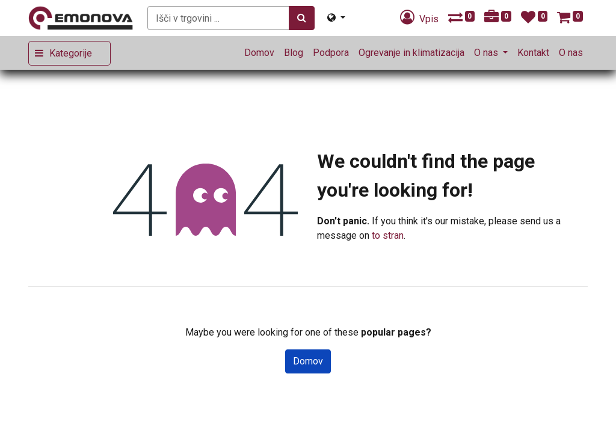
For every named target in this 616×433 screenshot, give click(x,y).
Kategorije (70, 53)
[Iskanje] (302, 18)
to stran (388, 235)
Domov (308, 361)
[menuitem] (259, 53)
